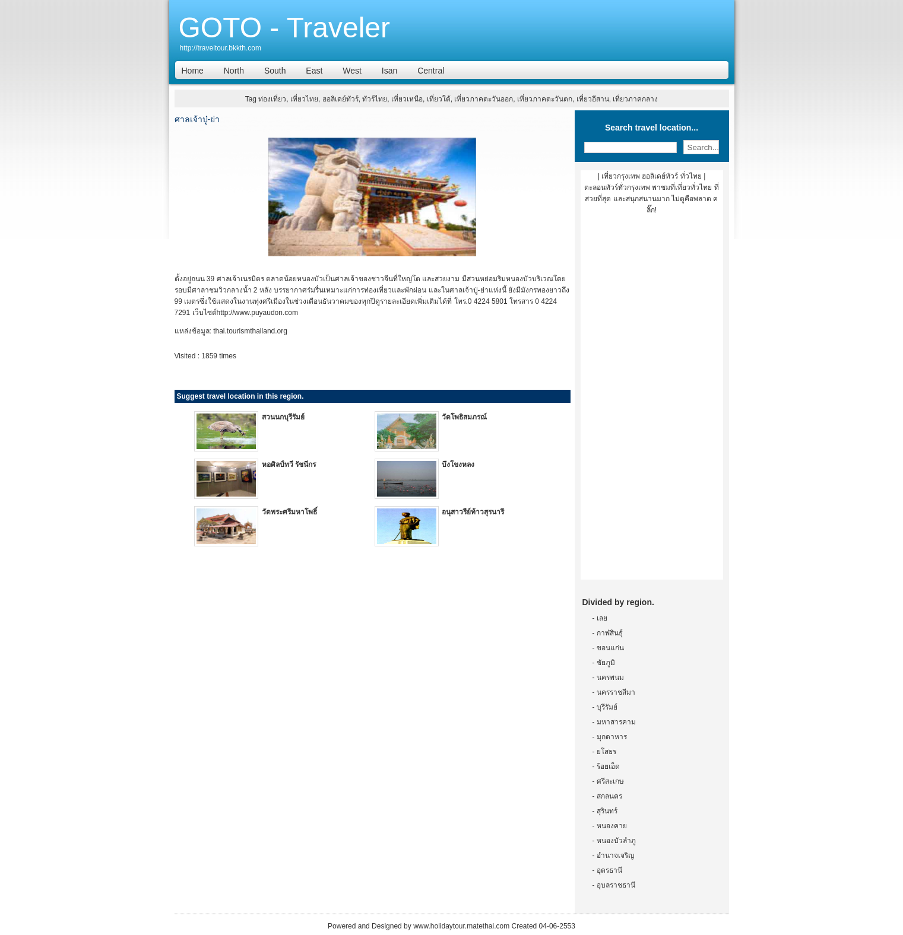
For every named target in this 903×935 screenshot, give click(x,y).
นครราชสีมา (616, 692)
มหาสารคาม (616, 722)
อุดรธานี (609, 870)
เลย (602, 618)
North (234, 70)
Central (430, 70)
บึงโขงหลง (458, 464)
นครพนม (610, 677)
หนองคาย (612, 826)
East (314, 70)
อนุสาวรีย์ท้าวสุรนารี (473, 512)
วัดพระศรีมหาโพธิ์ (289, 512)
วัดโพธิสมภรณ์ (464, 417)
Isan (389, 70)
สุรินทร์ (607, 811)
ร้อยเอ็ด (608, 766)
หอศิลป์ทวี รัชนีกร (289, 464)
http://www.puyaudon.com (257, 313)
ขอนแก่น (610, 648)
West (352, 70)
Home (193, 70)
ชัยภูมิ (606, 663)
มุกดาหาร (612, 737)
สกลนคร (609, 796)
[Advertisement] (652, 402)
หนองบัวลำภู (616, 841)
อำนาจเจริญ (615, 855)
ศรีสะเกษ (610, 781)
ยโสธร (606, 752)
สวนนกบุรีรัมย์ (283, 417)
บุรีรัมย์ (607, 707)
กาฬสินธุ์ (610, 633)
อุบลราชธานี (616, 885)
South (275, 70)
